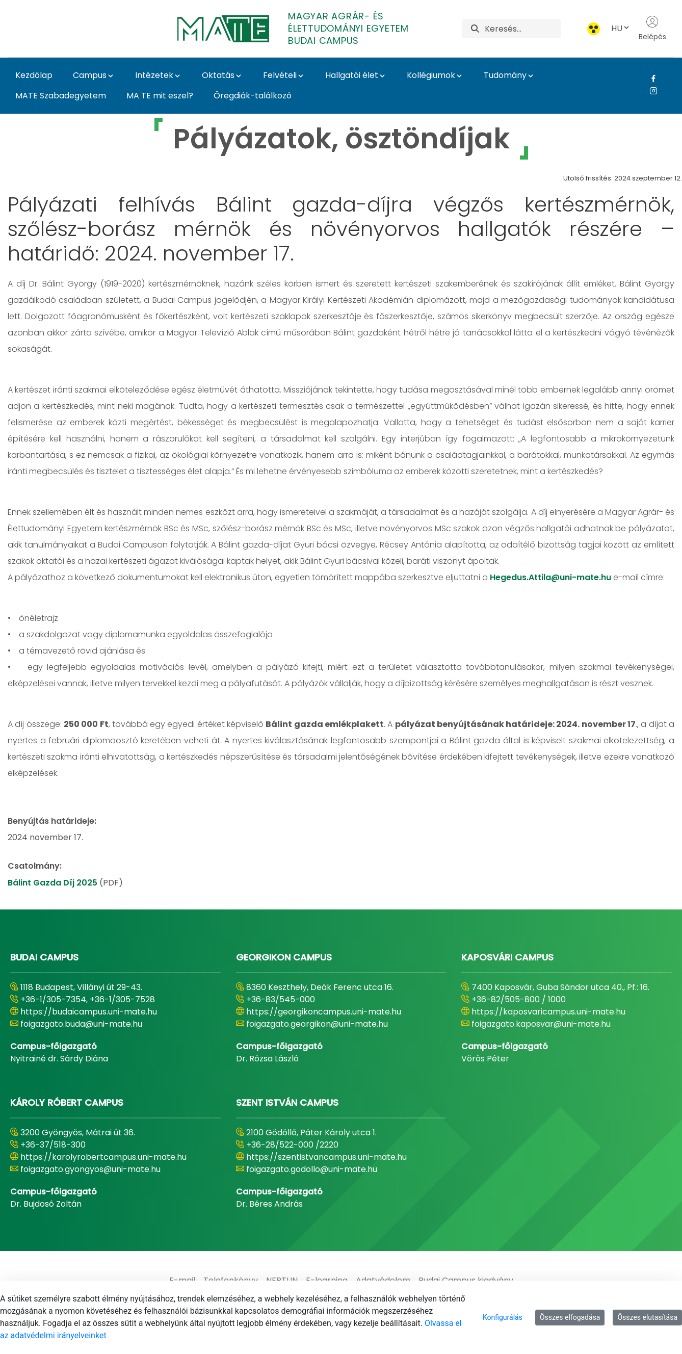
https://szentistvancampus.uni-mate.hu (326, 1157)
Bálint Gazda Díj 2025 (53, 883)
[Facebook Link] (650, 78)
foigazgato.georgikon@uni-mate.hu (317, 1024)
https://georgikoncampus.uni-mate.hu (323, 1012)
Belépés (652, 28)
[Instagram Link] (650, 91)
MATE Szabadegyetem (60, 95)
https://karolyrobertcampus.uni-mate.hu (103, 1157)
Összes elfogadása (570, 1317)
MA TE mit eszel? (159, 95)
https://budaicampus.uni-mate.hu (88, 1012)
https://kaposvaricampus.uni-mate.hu (548, 1012)
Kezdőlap (34, 75)
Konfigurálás (502, 1317)
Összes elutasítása (647, 1317)
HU (621, 28)
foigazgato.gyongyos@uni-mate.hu (90, 1169)
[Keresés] (523, 28)
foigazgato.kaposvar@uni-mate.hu (541, 1024)
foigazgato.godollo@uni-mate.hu (311, 1169)
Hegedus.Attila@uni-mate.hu (550, 577)
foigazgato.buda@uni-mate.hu (81, 1024)
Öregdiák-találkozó (253, 95)
